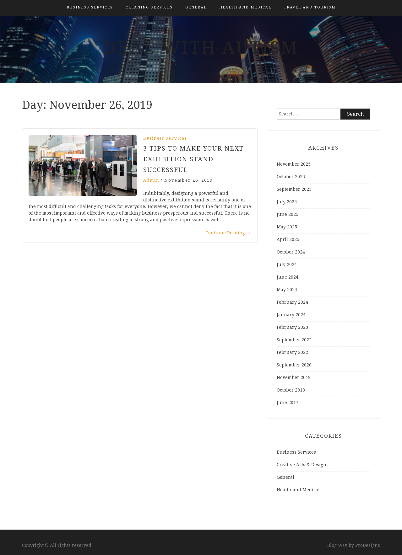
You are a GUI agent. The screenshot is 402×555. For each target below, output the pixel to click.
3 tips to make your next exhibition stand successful (193, 159)
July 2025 (287, 201)
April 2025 (288, 239)
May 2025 (287, 226)
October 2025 (291, 176)
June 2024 (287, 277)
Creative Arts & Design (301, 464)
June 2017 (287, 402)
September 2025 (294, 189)
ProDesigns (367, 545)
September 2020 (294, 364)
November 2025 (294, 164)
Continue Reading (228, 232)
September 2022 (294, 339)
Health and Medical (245, 7)
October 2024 (291, 251)
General (196, 7)
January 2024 (291, 314)
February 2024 (292, 302)
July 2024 (287, 264)
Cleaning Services (149, 7)
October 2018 (291, 389)
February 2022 (292, 352)
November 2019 (294, 377)
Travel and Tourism (309, 7)
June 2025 (287, 214)
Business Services (90, 7)
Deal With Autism (201, 48)
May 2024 (287, 289)
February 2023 (292, 327)
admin (151, 180)
